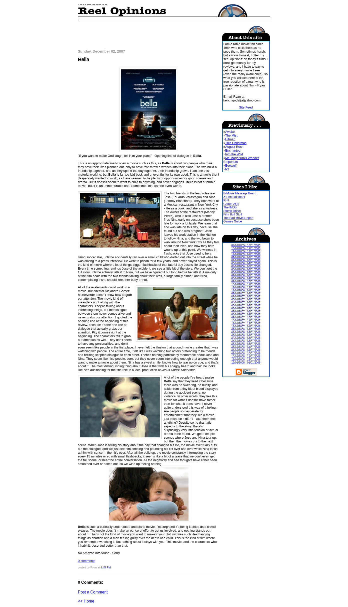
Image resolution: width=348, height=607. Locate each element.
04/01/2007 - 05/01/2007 (245, 302)
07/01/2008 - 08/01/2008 (245, 347)
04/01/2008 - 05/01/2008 (245, 338)
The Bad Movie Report (239, 218)
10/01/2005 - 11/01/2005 (245, 248)
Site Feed (246, 107)
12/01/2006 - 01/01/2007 (245, 290)
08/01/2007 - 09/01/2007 (245, 314)
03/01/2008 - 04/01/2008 (245, 335)
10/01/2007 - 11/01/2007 (245, 320)
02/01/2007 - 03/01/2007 (245, 296)
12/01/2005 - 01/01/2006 (245, 254)
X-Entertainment (234, 197)
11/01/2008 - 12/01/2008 (245, 359)
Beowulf (231, 165)
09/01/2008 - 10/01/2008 (245, 353)
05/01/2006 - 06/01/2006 (245, 269)
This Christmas (235, 143)
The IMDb (230, 207)
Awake (230, 132)
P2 (227, 169)
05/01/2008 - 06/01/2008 (245, 341)
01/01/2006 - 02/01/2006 (245, 257)
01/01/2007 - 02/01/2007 (245, 293)
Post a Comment (93, 592)
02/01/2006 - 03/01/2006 (245, 260)
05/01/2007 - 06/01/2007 (245, 305)
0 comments (87, 561)
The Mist (231, 135)
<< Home (86, 601)
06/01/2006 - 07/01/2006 (245, 272)
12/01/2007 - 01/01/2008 (245, 326)
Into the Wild (234, 154)
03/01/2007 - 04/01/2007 (245, 299)
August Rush (234, 147)
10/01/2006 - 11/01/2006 (245, 284)
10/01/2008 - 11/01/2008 (245, 356)
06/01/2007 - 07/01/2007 (245, 308)
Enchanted (232, 150)
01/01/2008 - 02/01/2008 (245, 329)
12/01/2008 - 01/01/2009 (245, 362)
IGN (226, 200)
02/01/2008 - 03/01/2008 (245, 332)
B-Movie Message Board (240, 193)
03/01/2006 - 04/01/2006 (245, 263)
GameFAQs (231, 204)
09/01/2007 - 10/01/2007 (245, 317)
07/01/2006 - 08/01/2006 (245, 275)
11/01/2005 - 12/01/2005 (245, 251)
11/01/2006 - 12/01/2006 (245, 287)
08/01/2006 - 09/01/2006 (245, 278)
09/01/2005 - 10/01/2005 (245, 245)
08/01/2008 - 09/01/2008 (245, 350)
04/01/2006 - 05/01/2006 (245, 266)
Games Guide (233, 221)
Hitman (230, 139)
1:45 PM (105, 567)
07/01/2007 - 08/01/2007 (245, 311)
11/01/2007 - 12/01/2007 (245, 323)
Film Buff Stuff (233, 214)
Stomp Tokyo (232, 211)
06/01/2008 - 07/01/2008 (245, 344)
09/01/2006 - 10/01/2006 (245, 281)
